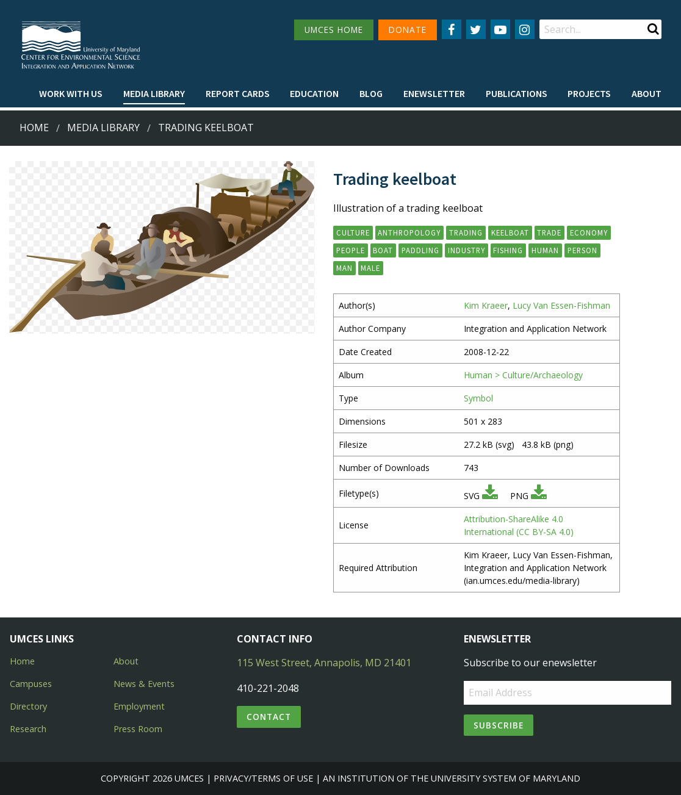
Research (28, 729)
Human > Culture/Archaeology (523, 375)
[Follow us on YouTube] (500, 29)
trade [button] (549, 232)
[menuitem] (71, 94)
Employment (139, 706)
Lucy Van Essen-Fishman (561, 305)
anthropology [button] (409, 232)
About (646, 93)
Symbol (478, 398)
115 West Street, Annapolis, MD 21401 (324, 662)
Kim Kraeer (486, 305)
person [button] (582, 250)
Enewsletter (434, 93)
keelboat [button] (510, 232)
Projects (589, 93)
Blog (371, 93)
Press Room (138, 729)
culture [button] (353, 232)
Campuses (31, 683)
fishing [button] (508, 250)
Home (34, 127)
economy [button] (589, 232)
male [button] (370, 268)
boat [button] (383, 250)
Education (314, 93)
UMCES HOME (333, 29)
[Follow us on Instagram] (525, 29)
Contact (269, 716)
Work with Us (71, 93)
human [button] (545, 250)
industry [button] (466, 250)
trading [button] (466, 232)
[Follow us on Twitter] (476, 29)
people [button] (350, 250)
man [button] (344, 268)
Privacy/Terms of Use (263, 778)
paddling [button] (420, 250)
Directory (28, 706)
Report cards (238, 93)
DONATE (408, 29)
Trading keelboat (206, 127)
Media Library (154, 93)
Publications (516, 93)
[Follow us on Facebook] (451, 29)
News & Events (144, 683)
